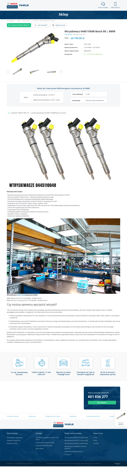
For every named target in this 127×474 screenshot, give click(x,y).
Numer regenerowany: (72, 58)
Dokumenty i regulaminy (15, 445)
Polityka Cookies (12, 451)
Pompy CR (68, 462)
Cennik (75, 14)
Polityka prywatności (93, 424)
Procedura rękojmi (13, 424)
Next (61, 79)
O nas (95, 445)
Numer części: (69, 52)
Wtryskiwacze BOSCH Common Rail (76, 445)
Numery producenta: (71, 55)
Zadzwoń (19, 33)
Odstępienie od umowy (52, 424)
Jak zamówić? (40, 33)
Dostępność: (68, 62)
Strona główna (44, 14)
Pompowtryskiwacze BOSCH (74, 459)
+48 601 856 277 (115, 5)
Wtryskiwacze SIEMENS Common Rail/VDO (75, 455)
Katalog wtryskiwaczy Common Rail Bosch (47, 446)
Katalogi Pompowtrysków (44, 453)
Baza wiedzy (40, 456)
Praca (66, 14)
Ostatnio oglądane (121, 423)
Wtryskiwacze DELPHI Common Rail (76, 448)
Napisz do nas (58, 33)
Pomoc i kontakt (103, 5)
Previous (8, 79)
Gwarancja (32, 424)
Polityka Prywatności (13, 448)
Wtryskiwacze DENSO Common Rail (76, 451)
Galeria (57, 14)
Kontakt (85, 14)
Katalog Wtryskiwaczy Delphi (45, 450)
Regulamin (73, 424)
